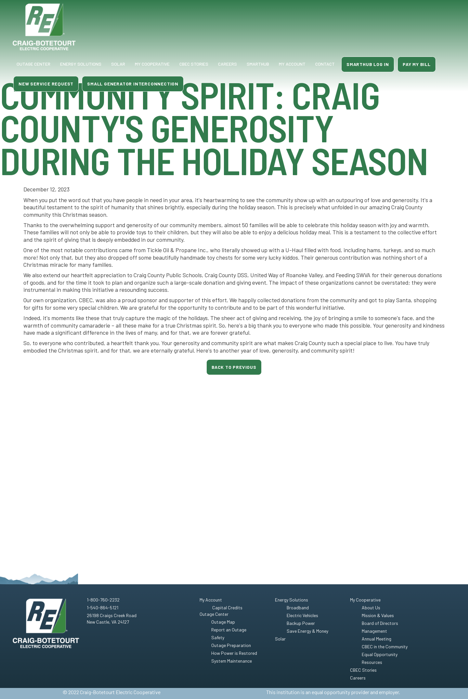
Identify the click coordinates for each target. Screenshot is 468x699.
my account (292, 64)
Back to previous (234, 367)
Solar (118, 64)
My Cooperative (152, 64)
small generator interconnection (132, 83)
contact (325, 64)
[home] (44, 27)
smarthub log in (367, 64)
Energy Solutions (80, 64)
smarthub (258, 64)
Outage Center (33, 64)
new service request (46, 83)
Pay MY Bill (417, 64)
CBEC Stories (193, 64)
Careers (227, 64)
